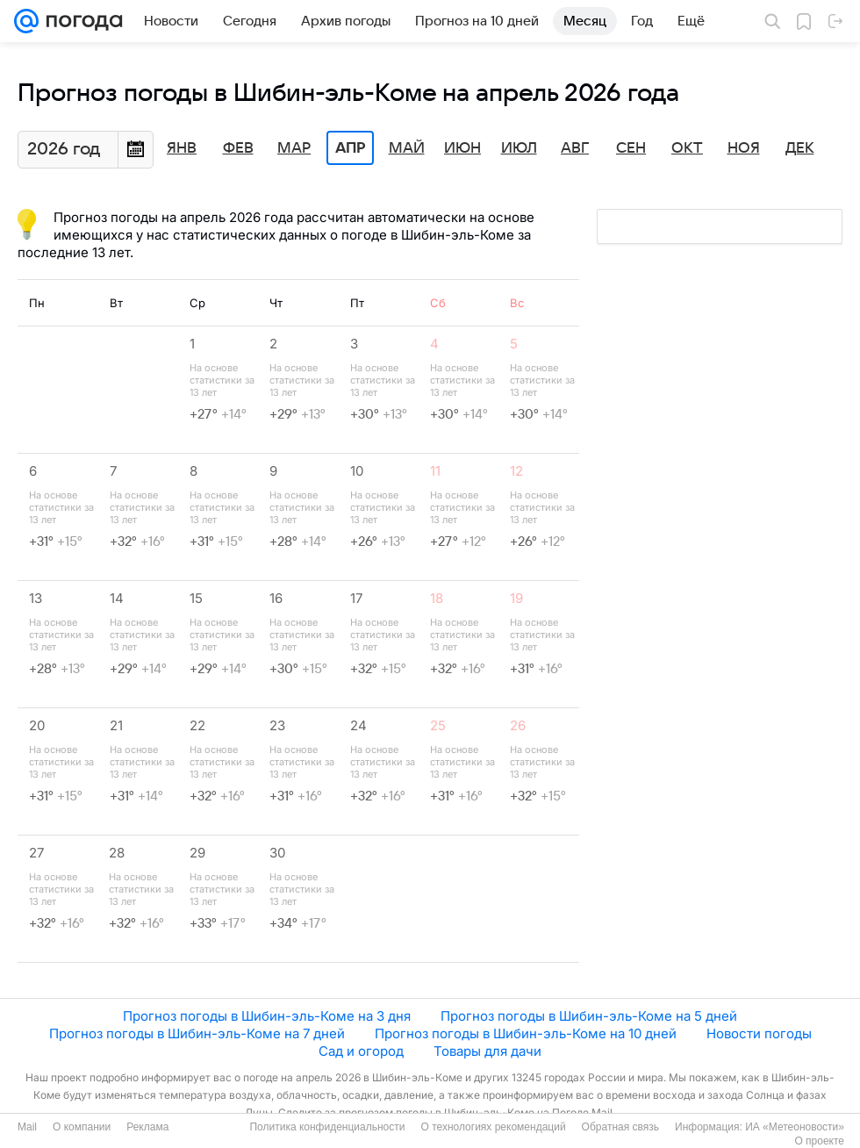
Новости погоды (759, 1033)
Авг (575, 148)
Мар (294, 148)
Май (407, 148)
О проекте (819, 1141)
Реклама (147, 1127)
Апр (350, 148)
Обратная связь (620, 1127)
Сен (631, 148)
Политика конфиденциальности (327, 1127)
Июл (519, 148)
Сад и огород (361, 1051)
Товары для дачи (487, 1051)
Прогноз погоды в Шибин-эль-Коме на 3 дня (267, 1016)
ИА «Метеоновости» (794, 1127)
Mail (27, 1127)
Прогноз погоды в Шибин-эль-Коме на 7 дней (197, 1033)
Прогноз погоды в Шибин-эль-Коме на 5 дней (589, 1016)
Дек (799, 148)
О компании (82, 1127)
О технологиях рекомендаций (492, 1127)
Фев (238, 148)
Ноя (743, 148)
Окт (687, 148)
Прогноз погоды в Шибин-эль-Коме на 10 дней (526, 1033)
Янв (182, 148)
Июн (462, 148)
